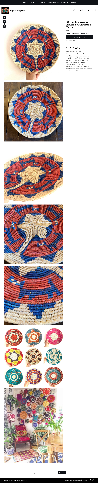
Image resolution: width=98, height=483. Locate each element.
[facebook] (90, 480)
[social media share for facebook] (4, 17)
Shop (70, 10)
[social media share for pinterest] (4, 26)
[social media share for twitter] (4, 22)
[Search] (95, 10)
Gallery (82, 10)
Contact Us (68, 480)
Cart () (90, 10)
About (75, 10)
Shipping (76, 48)
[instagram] (93, 480)
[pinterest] (96, 480)
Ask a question (71, 40)
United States (80, 33)
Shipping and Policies (80, 480)
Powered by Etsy (23, 480)
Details (68, 48)
